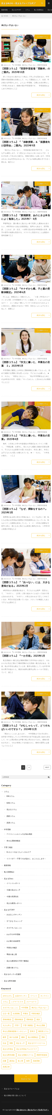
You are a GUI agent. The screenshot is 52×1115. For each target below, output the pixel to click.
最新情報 (4, 10)
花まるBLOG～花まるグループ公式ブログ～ (32, 1110)
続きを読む (41, 95)
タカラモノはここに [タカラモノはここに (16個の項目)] (10, 1008)
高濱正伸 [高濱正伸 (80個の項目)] (6, 1067)
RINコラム (10, 796)
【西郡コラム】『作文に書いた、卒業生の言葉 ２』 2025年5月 (25, 364)
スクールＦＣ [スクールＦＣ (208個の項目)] (31, 1002)
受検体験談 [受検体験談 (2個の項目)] (7, 1019)
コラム (27, 10)
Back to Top (26, 1079)
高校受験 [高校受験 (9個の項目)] (36, 1061)
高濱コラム (11, 823)
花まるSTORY (16, 10)
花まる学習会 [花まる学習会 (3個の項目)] (8, 1049)
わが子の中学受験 (13, 934)
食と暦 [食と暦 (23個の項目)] (20, 1061)
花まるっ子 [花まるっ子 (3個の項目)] (20, 1043)
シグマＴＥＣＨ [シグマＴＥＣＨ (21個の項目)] (17, 1002)
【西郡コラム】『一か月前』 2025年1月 (23, 655)
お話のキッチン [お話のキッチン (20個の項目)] (21, 996)
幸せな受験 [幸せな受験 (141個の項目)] (41, 1025)
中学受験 (18, 65)
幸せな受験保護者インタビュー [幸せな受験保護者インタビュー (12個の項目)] (15, 1031)
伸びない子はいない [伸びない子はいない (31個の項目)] (39, 1008)
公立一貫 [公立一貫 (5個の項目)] (6, 1013)
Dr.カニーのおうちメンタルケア (19, 852)
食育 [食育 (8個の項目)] (28, 1061)
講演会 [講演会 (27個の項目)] (12, 1061)
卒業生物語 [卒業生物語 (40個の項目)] (35, 1013)
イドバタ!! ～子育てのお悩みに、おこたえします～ (26, 859)
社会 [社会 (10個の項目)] (4, 1043)
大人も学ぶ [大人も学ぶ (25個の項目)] (7, 1025)
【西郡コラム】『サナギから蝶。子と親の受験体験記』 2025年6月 (25, 290)
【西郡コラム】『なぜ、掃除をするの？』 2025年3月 (24, 510)
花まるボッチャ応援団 (12, 974)
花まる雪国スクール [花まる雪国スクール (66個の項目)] (25, 1055)
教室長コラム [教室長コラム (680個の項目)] (43, 1031)
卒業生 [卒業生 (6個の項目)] (25, 1013)
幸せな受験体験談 (13, 841)
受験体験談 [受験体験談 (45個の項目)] (19, 1019)
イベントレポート (13, 883)
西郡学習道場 (42, 65)
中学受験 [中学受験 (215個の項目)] (24, 1008)
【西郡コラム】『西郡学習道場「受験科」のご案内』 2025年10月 (25, 70)
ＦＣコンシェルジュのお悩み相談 (19, 834)
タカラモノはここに (14, 928)
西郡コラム (44, 37)
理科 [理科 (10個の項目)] (43, 1037)
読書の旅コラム (13, 968)
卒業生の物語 (12, 948)
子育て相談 (8, 847)
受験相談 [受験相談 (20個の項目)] (29, 1019)
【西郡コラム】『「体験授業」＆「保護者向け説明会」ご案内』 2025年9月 (25, 143)
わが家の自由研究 (13, 941)
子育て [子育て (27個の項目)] (17, 1025)
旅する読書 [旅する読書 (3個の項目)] (13, 1037)
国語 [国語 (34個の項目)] (38, 1019)
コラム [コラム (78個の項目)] (5, 1002)
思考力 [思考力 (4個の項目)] (32, 1031)
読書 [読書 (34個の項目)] (4, 1061)
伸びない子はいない (29, 65)
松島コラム (11, 803)
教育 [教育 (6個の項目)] (4, 1037)
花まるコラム (12, 809)
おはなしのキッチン (14, 914)
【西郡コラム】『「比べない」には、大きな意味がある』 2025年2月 (25, 584)
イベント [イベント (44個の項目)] (33, 996)
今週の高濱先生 (13, 896)
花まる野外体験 (10, 981)
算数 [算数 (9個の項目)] (11, 1043)
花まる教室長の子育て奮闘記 (18, 961)
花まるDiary (8, 879)
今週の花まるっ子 (13, 890)
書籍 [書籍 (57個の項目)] (23, 1037)
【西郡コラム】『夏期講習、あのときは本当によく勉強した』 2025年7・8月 (25, 217)
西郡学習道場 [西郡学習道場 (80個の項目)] (42, 1055)
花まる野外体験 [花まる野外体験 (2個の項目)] (9, 1055)
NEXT (47, 767)
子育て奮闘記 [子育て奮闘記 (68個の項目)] (28, 1025)
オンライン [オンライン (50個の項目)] (44, 996)
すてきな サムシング (14, 921)
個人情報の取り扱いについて (15, 1095)
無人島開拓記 (38, 10)
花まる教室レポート (14, 903)
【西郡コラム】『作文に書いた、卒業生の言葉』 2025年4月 (25, 437)
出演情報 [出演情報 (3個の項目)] (16, 1013)
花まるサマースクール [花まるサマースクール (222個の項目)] (36, 1043)
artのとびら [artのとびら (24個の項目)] (7, 996)
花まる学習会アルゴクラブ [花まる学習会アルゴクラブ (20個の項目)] (26, 1049)
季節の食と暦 (12, 954)
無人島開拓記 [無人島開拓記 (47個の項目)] (33, 1037)
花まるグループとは (11, 1089)
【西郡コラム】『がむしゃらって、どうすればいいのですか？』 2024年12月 (25, 727)
